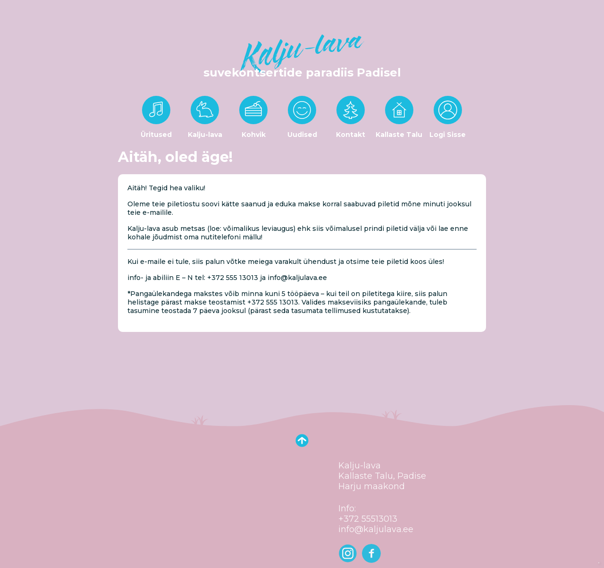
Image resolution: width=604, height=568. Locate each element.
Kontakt (350, 134)
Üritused (156, 134)
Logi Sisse (447, 134)
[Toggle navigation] (13, 9)
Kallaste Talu (399, 134)
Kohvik (254, 134)
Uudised (302, 134)
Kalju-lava (205, 134)
